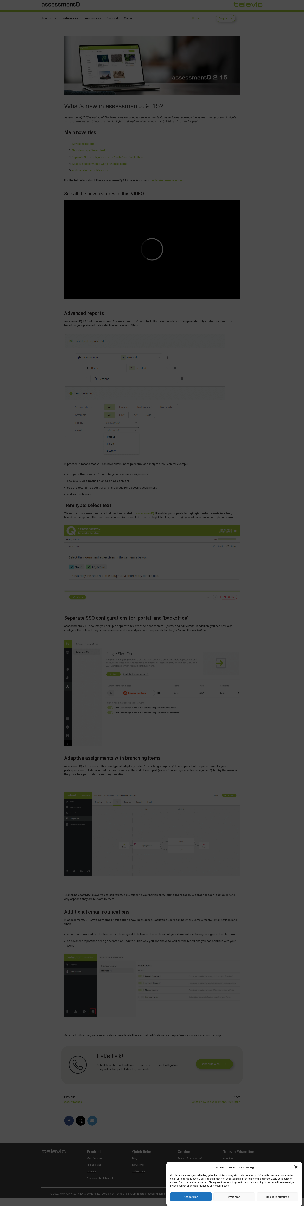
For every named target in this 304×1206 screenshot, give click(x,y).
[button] (296, 1167)
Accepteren (191, 1196)
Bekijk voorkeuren (277, 1196)
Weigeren (234, 1196)
